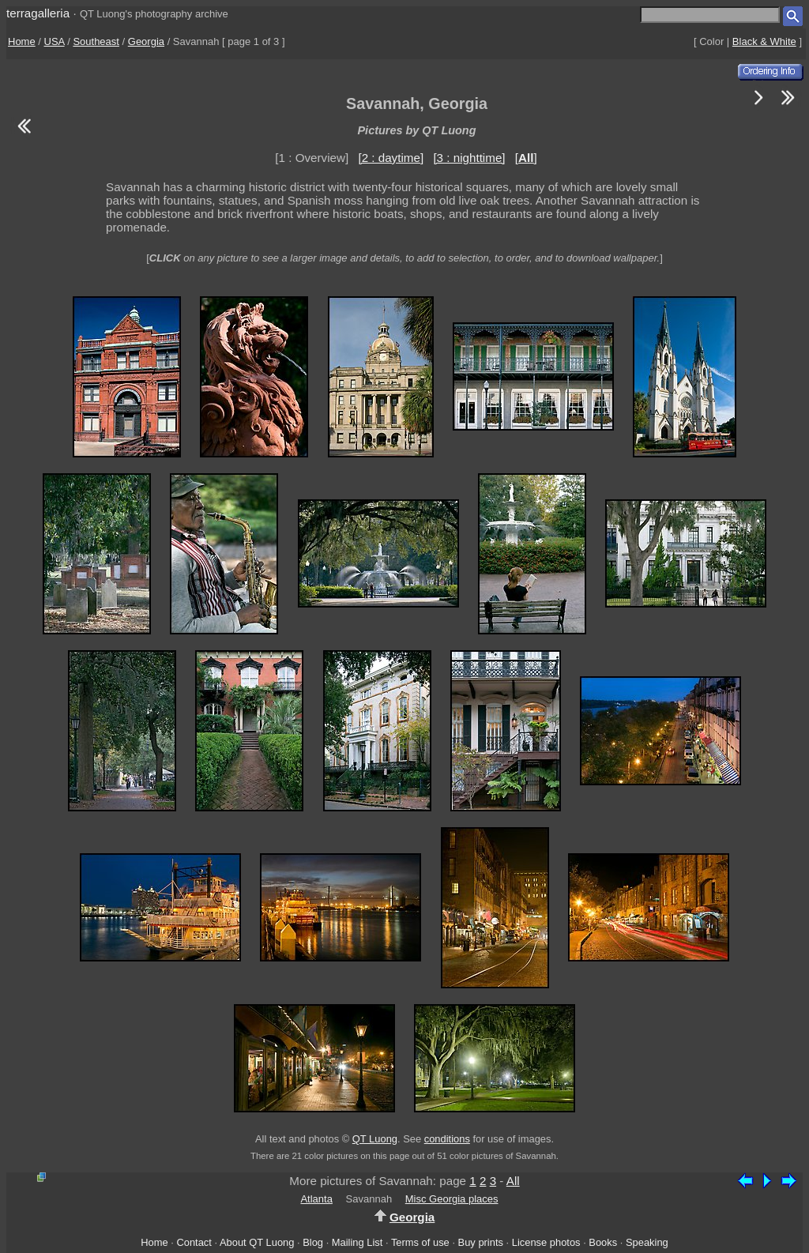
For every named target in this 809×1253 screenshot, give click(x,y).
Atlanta (316, 1199)
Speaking (647, 1242)
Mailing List (357, 1242)
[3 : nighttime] (469, 157)
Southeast (96, 41)
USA (54, 41)
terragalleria (38, 13)
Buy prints (480, 1242)
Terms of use (420, 1242)
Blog (313, 1242)
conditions (447, 1139)
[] (526, 157)
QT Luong (374, 1139)
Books (603, 1242)
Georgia (146, 41)
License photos (546, 1242)
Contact (193, 1242)
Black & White (764, 41)
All (513, 1180)
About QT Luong (257, 1242)
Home (22, 41)
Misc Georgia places (452, 1199)
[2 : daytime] (390, 157)
